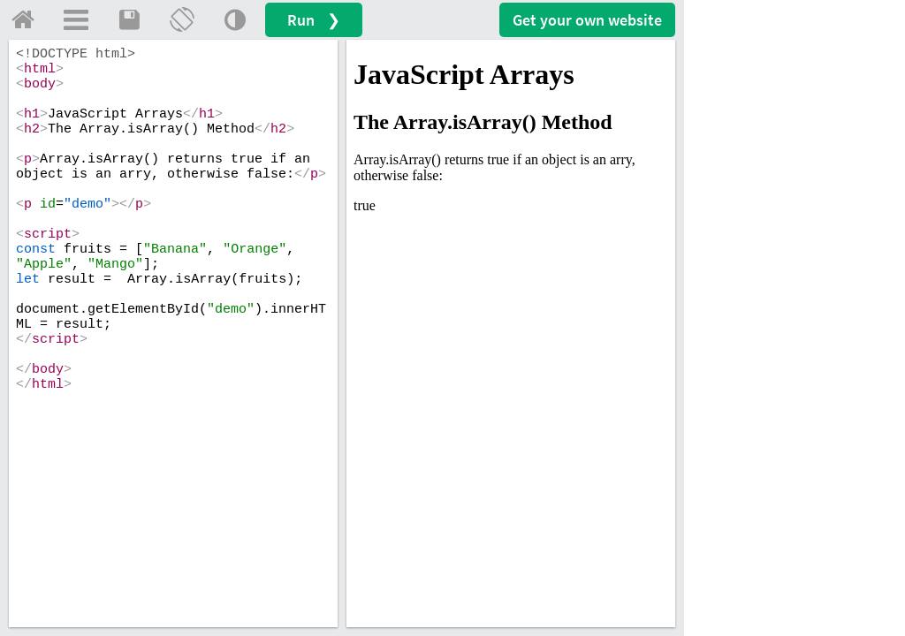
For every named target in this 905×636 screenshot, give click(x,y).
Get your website (587, 20)
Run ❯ (313, 20)
